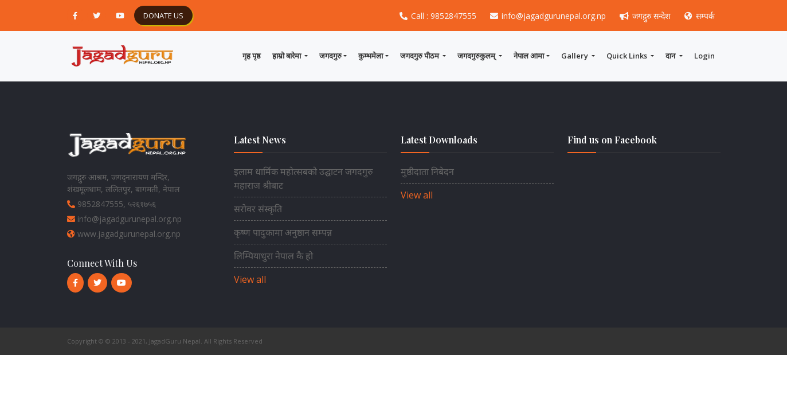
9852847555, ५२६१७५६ (111, 203)
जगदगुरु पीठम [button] (420, 55)
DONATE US (163, 15)
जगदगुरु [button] (330, 55)
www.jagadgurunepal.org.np (124, 233)
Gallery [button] (575, 55)
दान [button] (671, 55)
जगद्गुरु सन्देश (646, 15)
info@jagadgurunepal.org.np (549, 15)
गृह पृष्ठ (251, 55)
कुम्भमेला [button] (370, 55)
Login (704, 55)
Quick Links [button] (627, 55)
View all (250, 279)
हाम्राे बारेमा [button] (287, 55)
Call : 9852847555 (439, 15)
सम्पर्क (699, 15)
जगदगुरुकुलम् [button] (477, 55)
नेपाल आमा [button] (529, 55)
